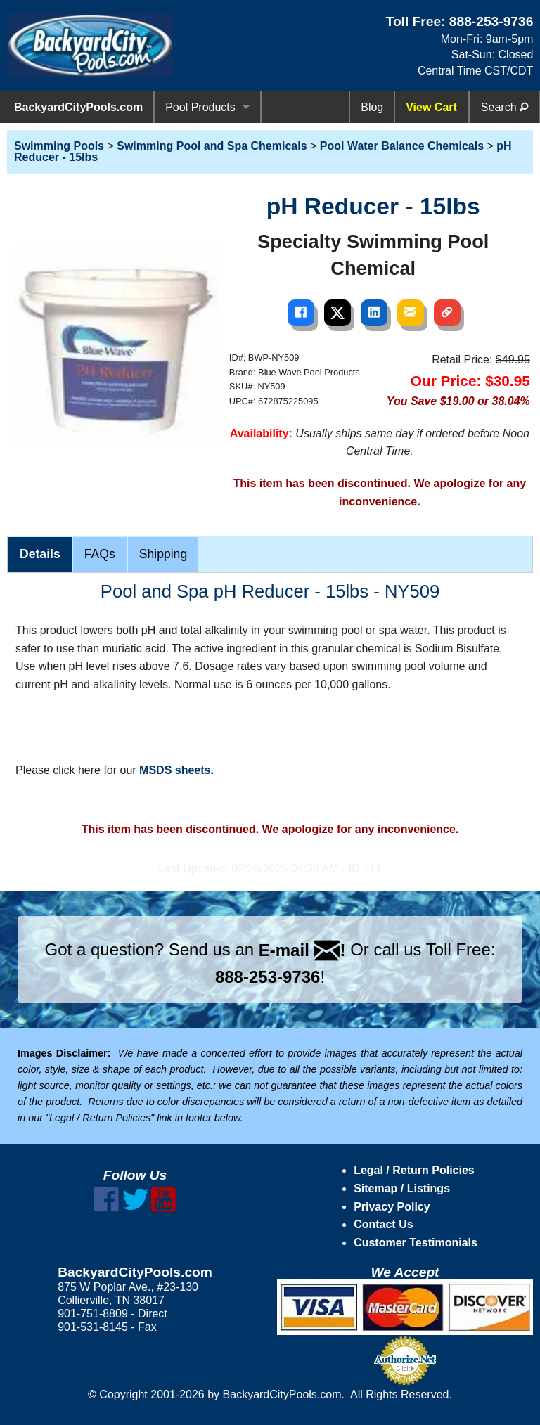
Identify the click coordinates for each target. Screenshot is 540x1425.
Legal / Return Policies (414, 1170)
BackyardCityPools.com (78, 107)
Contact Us (383, 1224)
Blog (372, 107)
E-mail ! (302, 950)
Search (504, 107)
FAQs (99, 554)
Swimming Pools (59, 146)
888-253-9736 (491, 21)
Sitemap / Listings (402, 1188)
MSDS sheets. (176, 770)
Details (40, 554)
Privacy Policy (392, 1207)
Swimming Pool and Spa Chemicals (212, 146)
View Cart (431, 107)
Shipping (163, 554)
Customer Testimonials (415, 1243)
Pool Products (200, 107)
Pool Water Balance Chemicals (402, 146)
